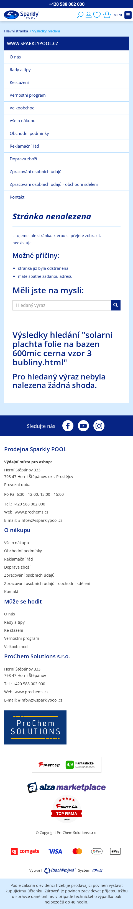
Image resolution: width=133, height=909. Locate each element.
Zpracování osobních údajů (29, 575)
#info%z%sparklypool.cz (40, 520)
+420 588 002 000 (67, 4)
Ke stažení (13, 630)
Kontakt (11, 591)
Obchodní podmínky (23, 550)
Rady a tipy (14, 622)
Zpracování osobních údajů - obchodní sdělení (47, 583)
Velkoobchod (16, 646)
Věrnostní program (21, 638)
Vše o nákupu (16, 542)
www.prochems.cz (31, 512)
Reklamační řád (18, 559)
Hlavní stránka (16, 31)
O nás (9, 614)
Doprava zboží (17, 567)
